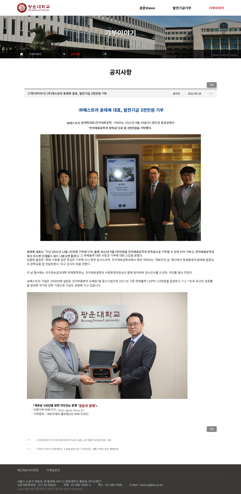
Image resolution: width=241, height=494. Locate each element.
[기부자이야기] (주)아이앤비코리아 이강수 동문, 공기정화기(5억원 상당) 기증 (73, 440)
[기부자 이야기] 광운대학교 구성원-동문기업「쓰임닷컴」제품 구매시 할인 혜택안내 (77, 449)
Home (21, 54)
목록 (212, 85)
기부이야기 (216, 8)
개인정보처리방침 (28, 470)
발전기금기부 (182, 8)
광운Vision (147, 8)
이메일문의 (53, 470)
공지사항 (75, 54)
